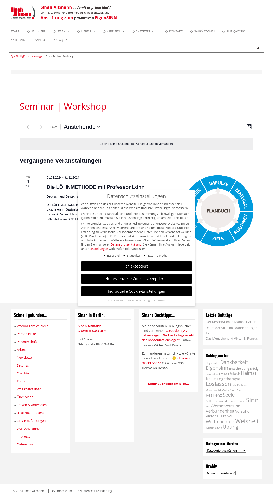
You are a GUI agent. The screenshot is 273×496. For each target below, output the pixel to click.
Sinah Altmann (34, 491)
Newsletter (25, 357)
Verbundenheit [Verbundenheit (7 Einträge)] (220, 411)
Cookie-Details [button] (116, 300)
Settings (23, 365)
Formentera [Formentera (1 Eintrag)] (212, 373)
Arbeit (21, 349)
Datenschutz (26, 444)
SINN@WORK (233, 31)
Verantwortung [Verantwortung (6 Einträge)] (226, 405)
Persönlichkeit (27, 334)
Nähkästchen (202, 31)
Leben (59, 31)
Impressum (25, 436)
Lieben (84, 31)
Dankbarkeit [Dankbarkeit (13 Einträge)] (234, 362)
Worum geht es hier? (32, 326)
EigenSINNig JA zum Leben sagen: (27, 56)
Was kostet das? (29, 389)
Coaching (23, 373)
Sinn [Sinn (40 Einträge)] (252, 400)
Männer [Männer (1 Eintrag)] (232, 390)
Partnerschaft (27, 341)
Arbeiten (111, 31)
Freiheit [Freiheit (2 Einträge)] (224, 374)
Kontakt (174, 31)
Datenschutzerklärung (95, 491)
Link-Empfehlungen (31, 420)
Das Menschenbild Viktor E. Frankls (232, 338)
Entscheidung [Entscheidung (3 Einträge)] (239, 368)
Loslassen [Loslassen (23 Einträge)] (218, 384)
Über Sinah (25, 397)
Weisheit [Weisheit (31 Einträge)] (247, 421)
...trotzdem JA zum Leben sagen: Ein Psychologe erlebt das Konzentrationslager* (168, 335)
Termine (19, 40)
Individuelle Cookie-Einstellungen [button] (136, 291)
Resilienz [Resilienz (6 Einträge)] (214, 395)
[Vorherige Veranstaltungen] (27, 126)
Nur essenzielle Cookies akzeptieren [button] (136, 278)
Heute (53, 126)
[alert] (136, 144)
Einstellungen (98, 249)
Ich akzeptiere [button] (136, 266)
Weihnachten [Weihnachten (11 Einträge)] (220, 421)
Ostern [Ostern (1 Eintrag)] (240, 390)
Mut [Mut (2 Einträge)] (224, 390)
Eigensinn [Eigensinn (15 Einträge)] (217, 367)
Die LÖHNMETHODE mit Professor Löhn (96, 187)
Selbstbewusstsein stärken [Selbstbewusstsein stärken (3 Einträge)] (225, 401)
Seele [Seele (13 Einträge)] (229, 394)
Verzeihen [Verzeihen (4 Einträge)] (243, 411)
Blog (40, 40)
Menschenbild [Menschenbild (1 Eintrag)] (213, 390)
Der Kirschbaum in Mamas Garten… (232, 322)
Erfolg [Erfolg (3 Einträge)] (254, 368)
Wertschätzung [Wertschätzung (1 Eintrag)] (214, 427)
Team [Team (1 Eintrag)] (209, 406)
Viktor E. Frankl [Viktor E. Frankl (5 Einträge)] (219, 416)
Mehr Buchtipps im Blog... (168, 383)
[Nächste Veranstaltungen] (41, 126)
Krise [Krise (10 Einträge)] (211, 378)
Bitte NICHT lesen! (30, 412)
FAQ (58, 40)
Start (15, 31)
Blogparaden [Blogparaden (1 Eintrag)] (212, 363)
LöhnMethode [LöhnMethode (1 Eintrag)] (239, 385)
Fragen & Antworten (32, 405)
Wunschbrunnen (29, 428)
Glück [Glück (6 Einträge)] (235, 373)
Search (257, 48)
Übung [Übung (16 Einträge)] (230, 426)
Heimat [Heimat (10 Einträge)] (248, 373)
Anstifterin (143, 31)
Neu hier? (36, 31)
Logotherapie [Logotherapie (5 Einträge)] (228, 378)
